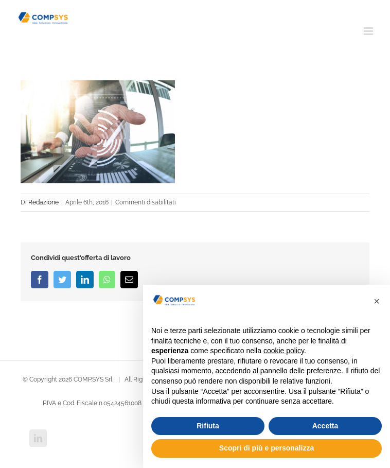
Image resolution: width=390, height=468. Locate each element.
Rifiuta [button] (208, 426)
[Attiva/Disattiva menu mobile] (369, 31)
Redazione (43, 202)
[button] (376, 301)
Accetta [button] (325, 426)
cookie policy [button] (283, 350)
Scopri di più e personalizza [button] (266, 448)
